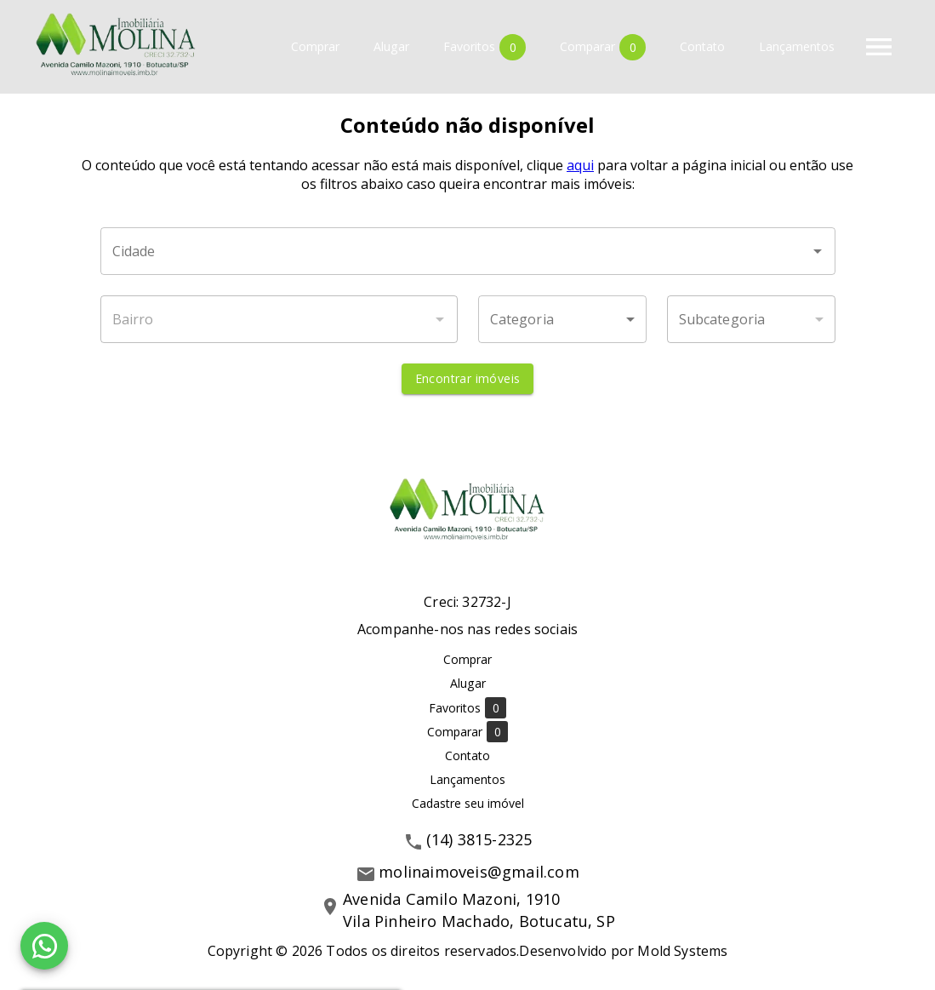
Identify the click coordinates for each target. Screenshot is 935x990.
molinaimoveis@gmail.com (479, 871)
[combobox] (467, 251)
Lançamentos (797, 47)
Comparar (603, 47)
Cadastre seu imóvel (468, 803)
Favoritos (484, 47)
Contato (702, 47)
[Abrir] (818, 251)
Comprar (315, 47)
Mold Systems (682, 950)
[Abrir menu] (879, 47)
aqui (580, 165)
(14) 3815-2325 (479, 839)
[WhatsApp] (44, 946)
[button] (562, 319)
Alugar (391, 47)
